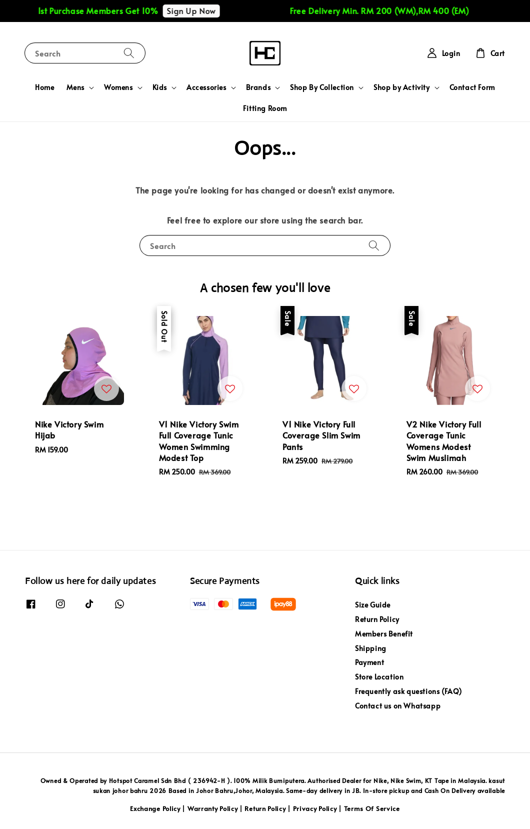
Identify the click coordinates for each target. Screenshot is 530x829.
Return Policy (377, 619)
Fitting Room (265, 108)
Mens (75, 87)
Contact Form (472, 87)
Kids (159, 87)
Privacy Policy (315, 808)
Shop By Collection (322, 87)
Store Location (379, 677)
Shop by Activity (402, 87)
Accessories (206, 87)
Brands (258, 87)
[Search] (129, 52)
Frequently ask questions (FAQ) (408, 691)
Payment (369, 662)
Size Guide (372, 605)
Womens (118, 87)
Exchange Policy (155, 808)
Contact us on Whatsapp (397, 705)
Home (44, 87)
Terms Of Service (372, 808)
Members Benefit (384, 633)
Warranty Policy (213, 808)
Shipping (370, 648)
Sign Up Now (198, 10)
